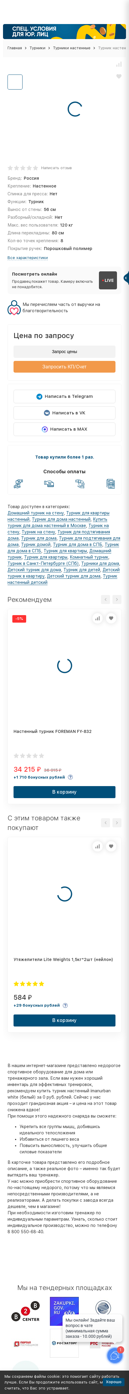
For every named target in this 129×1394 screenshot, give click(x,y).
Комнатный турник (89, 557)
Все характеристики (28, 257)
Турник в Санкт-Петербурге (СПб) (43, 563)
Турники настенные (72, 48)
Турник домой (36, 544)
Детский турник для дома (34, 569)
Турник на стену (38, 531)
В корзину (64, 792)
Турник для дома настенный (61, 519)
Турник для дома (39, 538)
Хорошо (113, 1382)
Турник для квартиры (65, 550)
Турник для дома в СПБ (77, 544)
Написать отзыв (56, 168)
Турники (37, 48)
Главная (15, 48)
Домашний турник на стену (36, 513)
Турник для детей (81, 569)
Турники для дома (100, 563)
